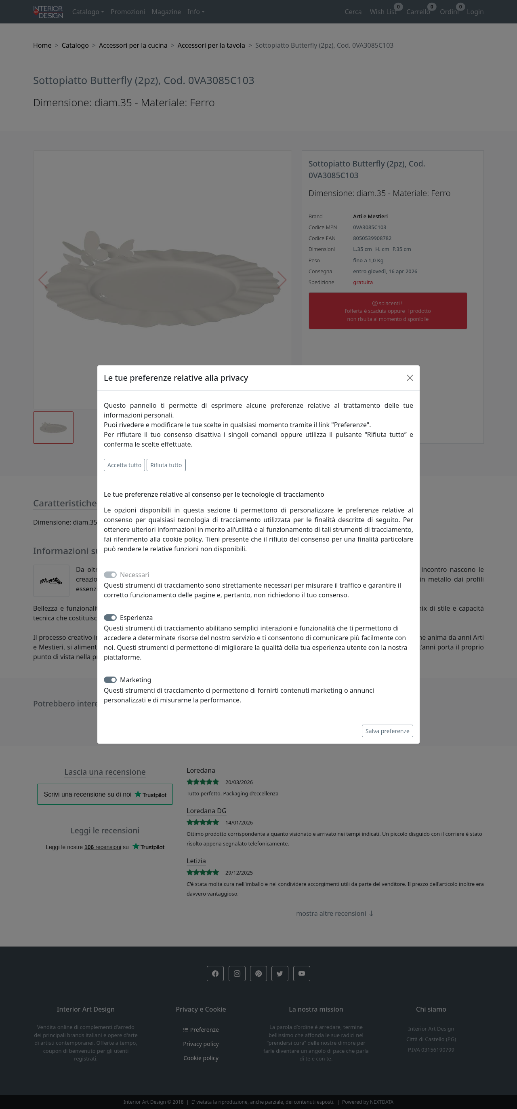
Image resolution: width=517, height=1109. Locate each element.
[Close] (410, 377)
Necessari (134, 574)
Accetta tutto (124, 465)
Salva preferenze (388, 731)
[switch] (110, 617)
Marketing (135, 679)
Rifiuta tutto (166, 465)
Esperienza (136, 617)
